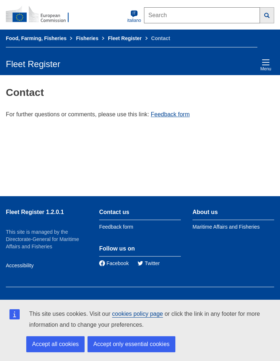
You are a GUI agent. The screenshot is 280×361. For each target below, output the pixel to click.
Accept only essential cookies (131, 344)
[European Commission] (41, 14)
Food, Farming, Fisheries (36, 38)
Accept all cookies (55, 344)
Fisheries (87, 38)
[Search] (267, 15)
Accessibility (20, 265)
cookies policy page (137, 314)
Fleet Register (125, 38)
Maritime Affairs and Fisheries (226, 227)
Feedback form (170, 114)
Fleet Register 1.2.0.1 (35, 212)
